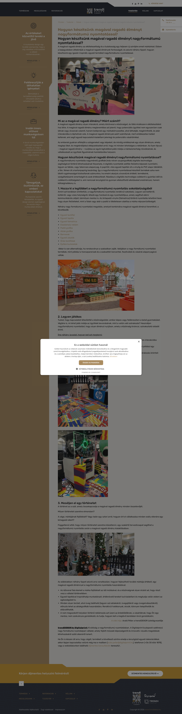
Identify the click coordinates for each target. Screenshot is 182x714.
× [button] (139, 342)
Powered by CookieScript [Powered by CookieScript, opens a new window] (91, 372)
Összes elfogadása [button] (91, 362)
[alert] (91, 357)
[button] (91, 369)
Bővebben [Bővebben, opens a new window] (113, 356)
